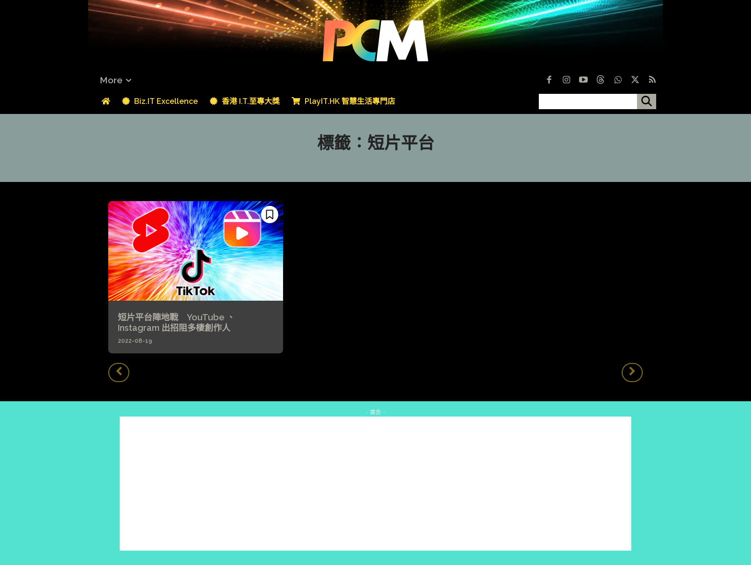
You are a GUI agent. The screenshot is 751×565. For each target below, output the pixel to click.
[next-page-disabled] (632, 372)
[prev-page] (118, 372)
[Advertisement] (375, 484)
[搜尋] (646, 101)
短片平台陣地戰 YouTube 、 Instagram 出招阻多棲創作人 (176, 322)
